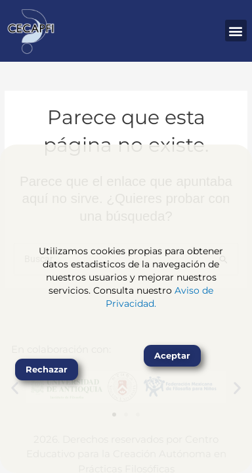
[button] (236, 30)
